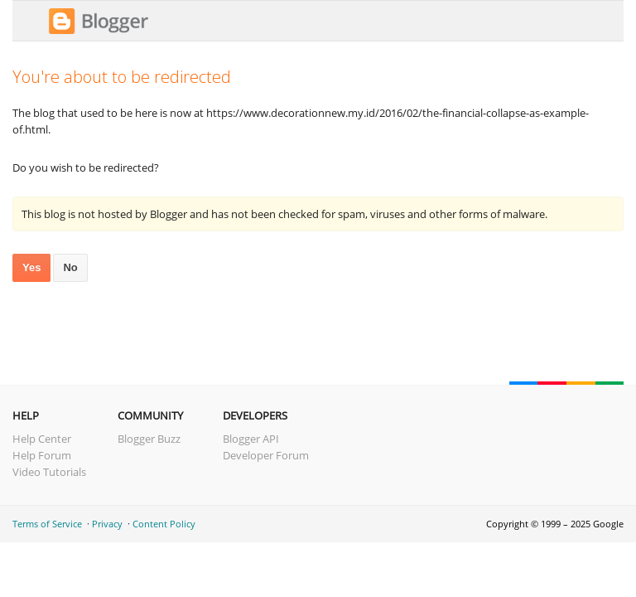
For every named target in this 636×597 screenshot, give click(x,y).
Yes (31, 267)
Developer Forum (266, 455)
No (70, 267)
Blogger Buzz (149, 438)
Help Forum (41, 455)
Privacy (107, 523)
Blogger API (251, 438)
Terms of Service (47, 523)
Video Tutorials (49, 471)
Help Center (41, 438)
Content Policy (163, 523)
